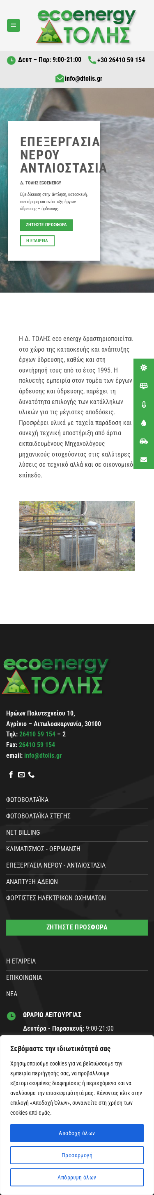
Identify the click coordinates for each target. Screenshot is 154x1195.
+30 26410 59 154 (116, 60)
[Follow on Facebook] (11, 775)
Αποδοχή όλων (77, 1133)
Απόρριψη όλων (76, 1177)
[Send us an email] (21, 775)
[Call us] (31, 775)
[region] (77, 1115)
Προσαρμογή (77, 1155)
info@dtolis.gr (78, 78)
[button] (13, 25)
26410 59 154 (38, 734)
